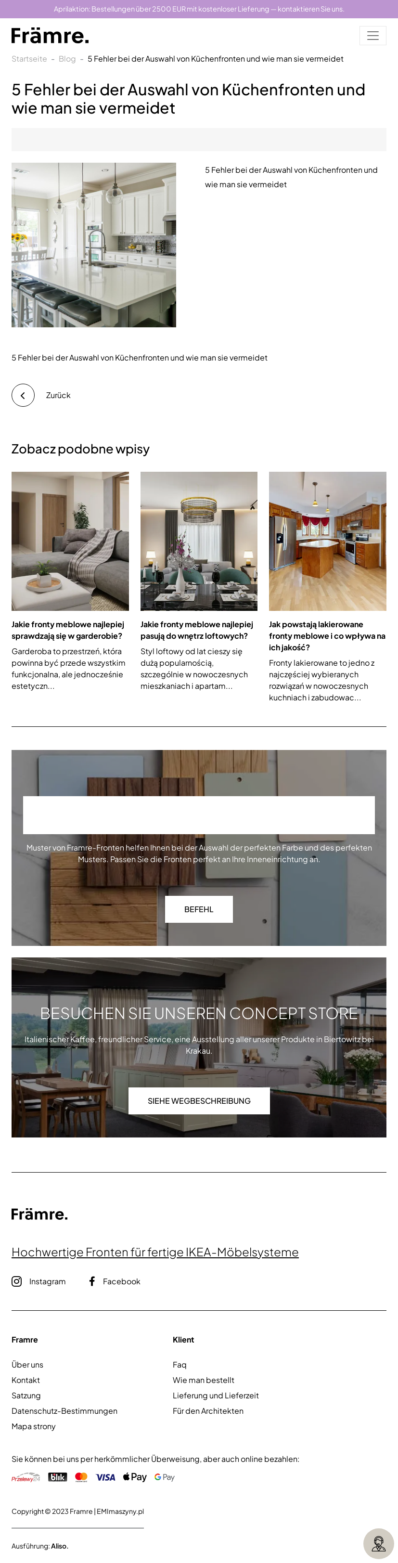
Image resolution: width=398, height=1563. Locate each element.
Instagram (39, 1281)
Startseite (29, 58)
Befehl (199, 909)
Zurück (41, 395)
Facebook (115, 1281)
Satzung (26, 1395)
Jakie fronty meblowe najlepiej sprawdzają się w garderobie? (68, 630)
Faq (180, 1364)
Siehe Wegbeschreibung (199, 1101)
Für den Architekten (208, 1411)
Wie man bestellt (203, 1380)
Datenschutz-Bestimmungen (64, 1411)
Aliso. (60, 1545)
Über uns (27, 1364)
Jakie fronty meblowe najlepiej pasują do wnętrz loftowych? (197, 630)
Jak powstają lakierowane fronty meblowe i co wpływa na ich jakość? (327, 635)
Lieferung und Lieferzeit (216, 1395)
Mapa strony (34, 1426)
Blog (67, 58)
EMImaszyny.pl (120, 1511)
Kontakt (26, 1380)
